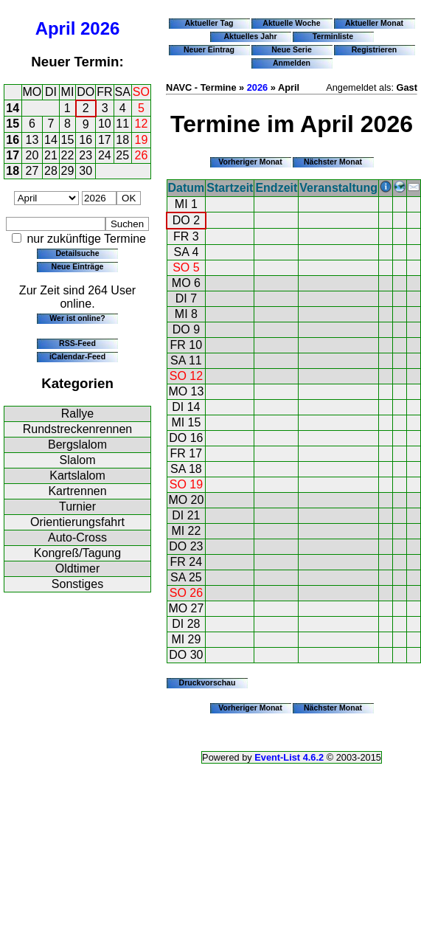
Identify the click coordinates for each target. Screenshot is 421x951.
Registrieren (374, 49)
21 (51, 155)
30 (85, 171)
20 (32, 155)
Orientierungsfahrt (77, 522)
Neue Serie (291, 49)
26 (141, 155)
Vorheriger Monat (250, 161)
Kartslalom (77, 475)
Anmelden (291, 62)
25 (122, 155)
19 (141, 140)
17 (104, 140)
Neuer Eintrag (209, 49)
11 (122, 123)
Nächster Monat (333, 161)
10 (104, 123)
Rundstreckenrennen (78, 429)
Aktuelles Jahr (249, 36)
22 (67, 155)
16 (12, 140)
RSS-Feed (77, 343)
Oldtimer (77, 568)
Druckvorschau (207, 682)
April (55, 28)
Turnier (77, 506)
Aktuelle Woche (291, 22)
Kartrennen (77, 491)
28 (51, 171)
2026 (99, 28)
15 (12, 123)
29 (67, 171)
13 (32, 140)
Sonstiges (77, 584)
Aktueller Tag (208, 22)
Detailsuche (77, 253)
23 (85, 155)
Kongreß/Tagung (77, 553)
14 (12, 108)
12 (141, 123)
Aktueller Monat (374, 22)
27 (32, 171)
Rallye (77, 413)
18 (122, 140)
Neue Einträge (78, 266)
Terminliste (333, 36)
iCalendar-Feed (77, 356)
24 (104, 155)
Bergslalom (77, 444)
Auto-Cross (77, 537)
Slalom (78, 460)
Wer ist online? (77, 318)
